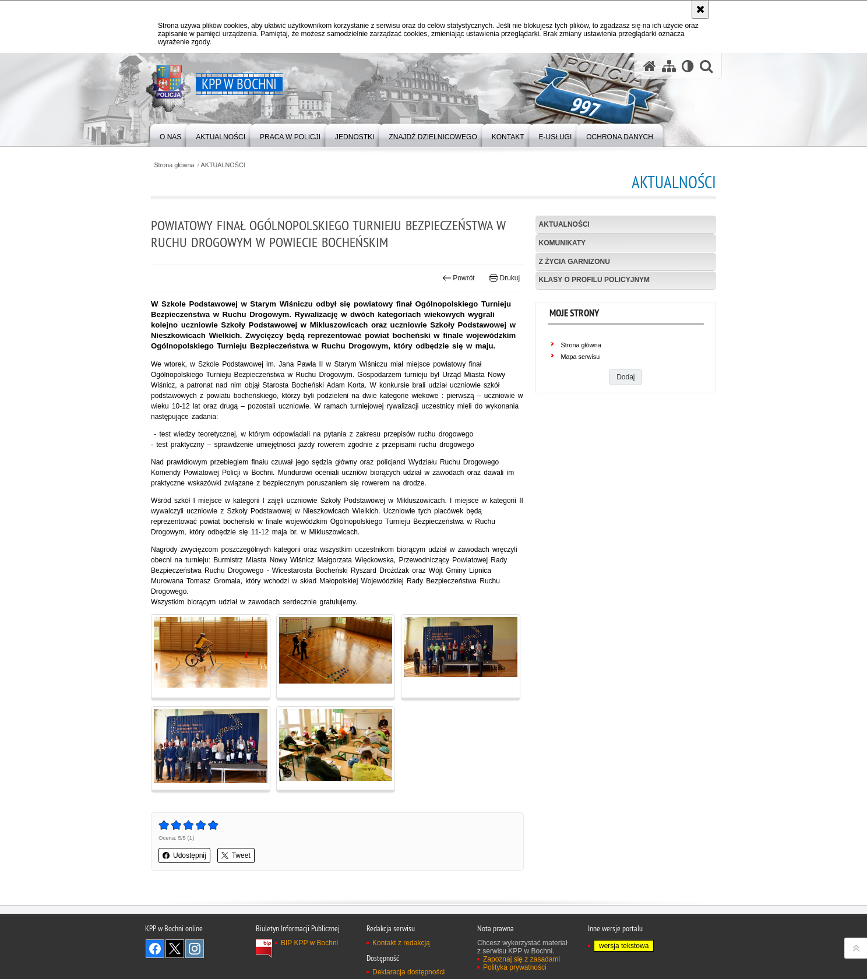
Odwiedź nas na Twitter (174, 948)
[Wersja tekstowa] (688, 66)
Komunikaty (562, 243)
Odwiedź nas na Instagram (194, 948)
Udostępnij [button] (184, 855)
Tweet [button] (236, 855)
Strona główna (174, 165)
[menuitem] (170, 134)
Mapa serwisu (580, 356)
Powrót (458, 278)
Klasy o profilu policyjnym (594, 280)
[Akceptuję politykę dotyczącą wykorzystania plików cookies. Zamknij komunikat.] (700, 9)
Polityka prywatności (515, 967)
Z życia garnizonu (574, 262)
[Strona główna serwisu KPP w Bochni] (649, 66)
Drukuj (504, 278)
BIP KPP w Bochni (309, 943)
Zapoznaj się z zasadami (521, 959)
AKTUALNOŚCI (223, 165)
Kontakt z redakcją (401, 943)
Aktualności (564, 224)
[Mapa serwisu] (669, 66)
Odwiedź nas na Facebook (155, 948)
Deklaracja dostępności (408, 972)
